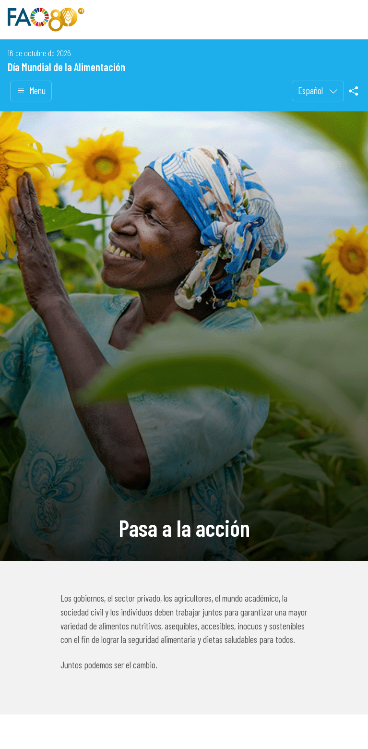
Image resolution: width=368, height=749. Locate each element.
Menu (31, 91)
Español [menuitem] (311, 90)
